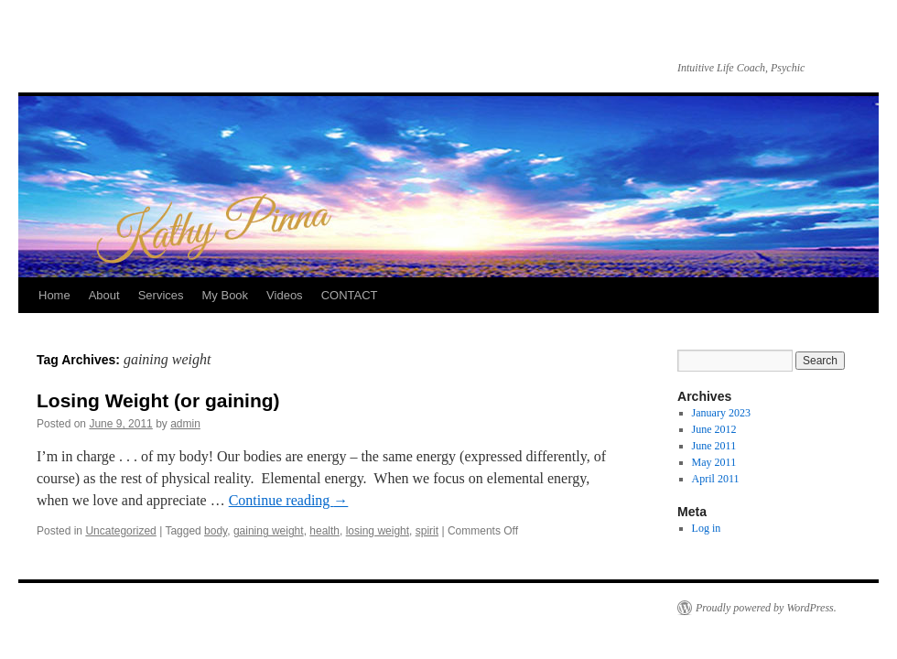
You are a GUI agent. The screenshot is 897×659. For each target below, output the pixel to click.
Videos (284, 295)
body (215, 530)
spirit (427, 530)
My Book (225, 295)
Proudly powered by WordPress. (766, 607)
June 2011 (714, 445)
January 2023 (721, 412)
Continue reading (289, 500)
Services (161, 295)
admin (185, 423)
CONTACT (349, 295)
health (324, 530)
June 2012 (714, 429)
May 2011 (714, 462)
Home (54, 295)
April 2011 (716, 478)
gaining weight (268, 530)
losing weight (377, 530)
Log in (706, 528)
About (104, 295)
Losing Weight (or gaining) (158, 400)
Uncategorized (120, 530)
